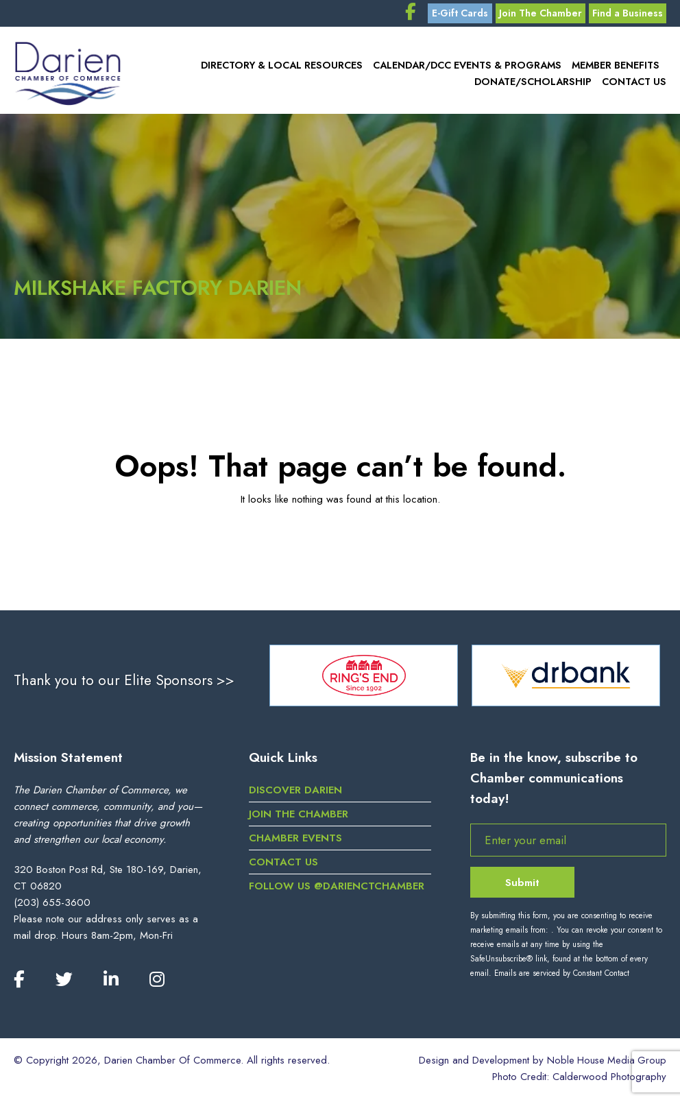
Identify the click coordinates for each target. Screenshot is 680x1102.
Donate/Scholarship (536, 85)
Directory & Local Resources (287, 68)
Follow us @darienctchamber (336, 889)
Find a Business (626, 15)
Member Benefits (616, 68)
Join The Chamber (536, 15)
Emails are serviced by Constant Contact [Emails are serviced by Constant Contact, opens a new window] (561, 976)
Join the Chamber (298, 817)
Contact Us (634, 85)
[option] (363, 679)
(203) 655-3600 (52, 905)
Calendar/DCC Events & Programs (470, 68)
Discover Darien (295, 793)
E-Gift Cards (452, 15)
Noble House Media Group (605, 1063)
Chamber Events (295, 841)
